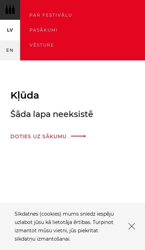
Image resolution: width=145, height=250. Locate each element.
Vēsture (41, 45)
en (10, 50)
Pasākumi (43, 30)
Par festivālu (50, 15)
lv (10, 30)
